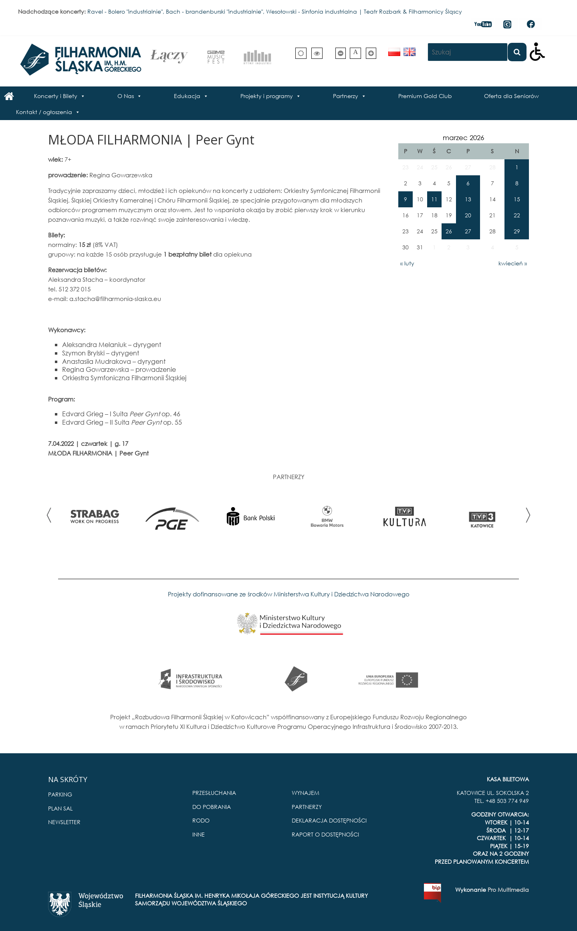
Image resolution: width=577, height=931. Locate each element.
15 (517, 199)
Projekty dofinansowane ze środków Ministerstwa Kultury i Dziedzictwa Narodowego (289, 594)
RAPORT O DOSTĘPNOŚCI (325, 834)
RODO (201, 820)
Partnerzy (345, 96)
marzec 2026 (463, 137)
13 (468, 199)
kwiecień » (512, 263)
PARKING (60, 794)
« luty (407, 263)
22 (517, 215)
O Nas (125, 96)
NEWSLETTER (64, 822)
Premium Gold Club (425, 96)
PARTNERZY (307, 807)
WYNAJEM (305, 793)
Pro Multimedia (508, 889)
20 (468, 215)
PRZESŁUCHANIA (214, 793)
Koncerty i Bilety (55, 96)
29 (517, 231)
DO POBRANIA (211, 807)
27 (468, 231)
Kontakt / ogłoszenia (44, 112)
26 (449, 231)
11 (434, 199)
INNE (198, 834)
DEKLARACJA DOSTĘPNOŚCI (329, 820)
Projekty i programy (266, 96)
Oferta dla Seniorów (511, 96)
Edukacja (187, 96)
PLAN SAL (60, 808)
